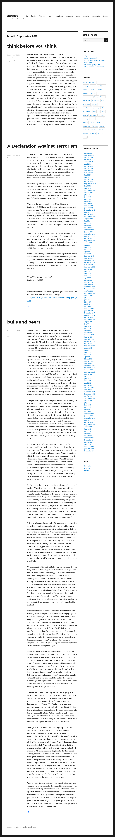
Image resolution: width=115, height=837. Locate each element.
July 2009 (87, 444)
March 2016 (88, 280)
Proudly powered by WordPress (25, 827)
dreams (93, 93)
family (33, 16)
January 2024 (89, 171)
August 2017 (88, 243)
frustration (86, 100)
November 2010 (89, 420)
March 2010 (88, 436)
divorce (86, 93)
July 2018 (87, 221)
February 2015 (89, 309)
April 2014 (87, 330)
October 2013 (88, 344)
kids (94, 111)
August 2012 (88, 374)
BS (99, 82)
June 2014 (87, 326)
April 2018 (87, 225)
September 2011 (89, 398)
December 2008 (89, 451)
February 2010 (89, 438)
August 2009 (88, 442)
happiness (59, 16)
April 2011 (87, 409)
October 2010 (88, 422)
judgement (11, 61)
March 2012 (88, 385)
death (105, 16)
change (86, 86)
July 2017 (87, 245)
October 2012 (88, 370)
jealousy (96, 108)
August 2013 (88, 348)
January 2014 (88, 337)
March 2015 (88, 306)
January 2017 (88, 258)
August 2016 (88, 269)
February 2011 (89, 414)
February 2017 (89, 256)
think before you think (31, 46)
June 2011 (87, 405)
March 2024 (88, 166)
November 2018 (89, 212)
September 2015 (89, 293)
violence (93, 133)
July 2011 (87, 403)
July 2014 (87, 324)
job (102, 108)
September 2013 (89, 346)
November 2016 (89, 263)
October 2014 (88, 317)
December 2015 (89, 287)
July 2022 (87, 186)
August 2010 (88, 427)
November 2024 (89, 160)
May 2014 (87, 328)
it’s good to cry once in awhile (94, 67)
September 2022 (90, 184)
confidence (101, 86)
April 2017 (87, 252)
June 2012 (87, 379)
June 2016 (87, 273)
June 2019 (87, 197)
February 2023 (89, 179)
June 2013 (87, 352)
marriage (93, 115)
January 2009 (89, 449)
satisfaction (87, 126)
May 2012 (87, 381)
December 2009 (89, 440)
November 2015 (89, 289)
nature (92, 119)
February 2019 (89, 206)
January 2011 (88, 416)
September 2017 (89, 241)
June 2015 (87, 300)
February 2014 (89, 335)
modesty (101, 115)
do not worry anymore (92, 65)
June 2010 (87, 429)
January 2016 (88, 284)
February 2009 (89, 446)
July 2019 (87, 195)
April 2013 (87, 357)
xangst (12, 15)
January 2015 (88, 311)
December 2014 (89, 313)
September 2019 (89, 190)
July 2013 (87, 350)
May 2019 (87, 199)
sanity (99, 122)
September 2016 (89, 267)
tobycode (87, 466)
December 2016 (89, 260)
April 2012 (87, 383)
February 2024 (89, 168)
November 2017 (89, 236)
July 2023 (87, 175)
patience (100, 119)
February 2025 (89, 157)
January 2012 (88, 390)
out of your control (90, 58)
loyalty (85, 115)
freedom (10, 161)
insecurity (96, 16)
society (86, 16)
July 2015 (87, 298)
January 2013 (88, 363)
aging (85, 82)
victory (85, 133)
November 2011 (89, 394)
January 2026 (89, 155)
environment (87, 97)
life (27, 16)
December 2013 (89, 339)
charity (93, 86)
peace (85, 122)
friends (42, 16)
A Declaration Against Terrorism (42, 146)
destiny (92, 89)
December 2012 (89, 365)
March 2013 (88, 359)
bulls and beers (23, 322)
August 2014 (88, 322)
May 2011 (87, 407)
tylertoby (87, 468)
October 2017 (88, 238)
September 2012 (89, 372)
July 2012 (87, 376)
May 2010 (87, 431)
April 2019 (87, 201)
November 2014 (89, 315)
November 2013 (89, 341)
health (103, 100)
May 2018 (87, 223)
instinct (94, 104)
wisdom (100, 133)
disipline (99, 89)
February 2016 (89, 282)
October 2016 (88, 265)
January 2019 (88, 208)
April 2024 (88, 164)
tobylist (86, 470)
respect (92, 122)
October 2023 (89, 173)
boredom (92, 82)
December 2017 (89, 234)
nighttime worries (90, 56)
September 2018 (89, 217)
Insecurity (10, 58)
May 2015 (87, 302)
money (85, 119)
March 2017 (88, 254)
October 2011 (88, 396)
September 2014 (89, 319)
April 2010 (87, 433)
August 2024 (88, 162)
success (69, 16)
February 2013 (89, 361)
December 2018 (89, 210)
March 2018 (88, 227)
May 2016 (87, 276)
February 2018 (89, 230)
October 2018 (88, 214)
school (95, 126)
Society (9, 158)
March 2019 (88, 203)
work (50, 16)
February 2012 (89, 387)
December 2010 (89, 418)
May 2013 (87, 355)
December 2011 (89, 392)
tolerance (94, 130)
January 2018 (88, 232)
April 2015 (87, 304)
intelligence (87, 108)
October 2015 (88, 291)
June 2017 (87, 247)
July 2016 (87, 271)
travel (78, 16)
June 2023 (87, 177)
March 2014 (88, 333)
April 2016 (87, 278)
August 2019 (88, 192)
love (103, 111)
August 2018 (88, 219)
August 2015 (88, 295)
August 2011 (88, 401)
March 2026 (88, 153)
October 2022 (89, 182)
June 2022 (87, 188)
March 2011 (88, 411)
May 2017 (87, 249)
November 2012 (89, 368)
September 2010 (89, 425)
